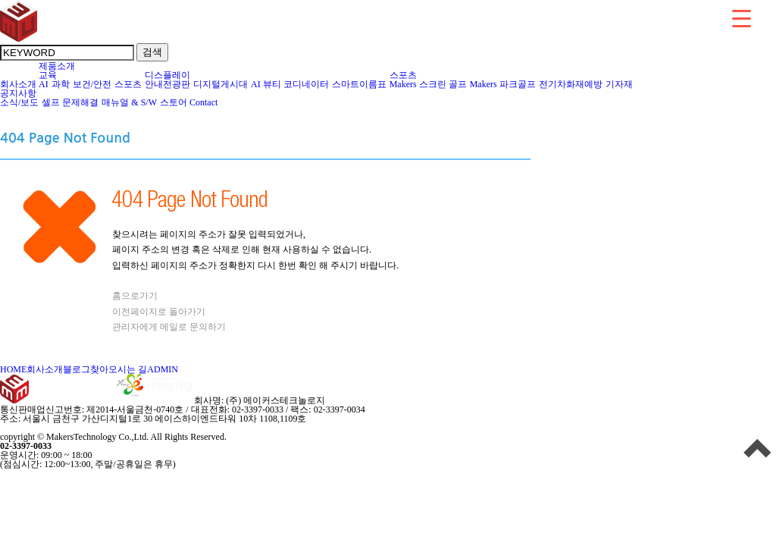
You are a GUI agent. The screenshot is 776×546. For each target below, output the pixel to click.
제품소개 (57, 66)
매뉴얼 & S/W (130, 102)
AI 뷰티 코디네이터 (290, 84)
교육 (48, 75)
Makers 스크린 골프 (429, 84)
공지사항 (18, 93)
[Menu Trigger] (741, 17)
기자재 (619, 84)
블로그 (76, 369)
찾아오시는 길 (118, 369)
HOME (13, 369)
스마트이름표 (359, 84)
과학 (61, 84)
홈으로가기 (135, 295)
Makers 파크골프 (503, 84)
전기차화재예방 (571, 84)
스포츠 (128, 84)
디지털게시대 (221, 84)
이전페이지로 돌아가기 (158, 311)
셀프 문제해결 (70, 102)
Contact (203, 102)
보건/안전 (92, 84)
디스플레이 (168, 75)
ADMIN (162, 369)
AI (44, 84)
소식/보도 (19, 102)
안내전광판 (168, 84)
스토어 (173, 102)
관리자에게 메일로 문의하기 (169, 327)
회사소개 (18, 84)
